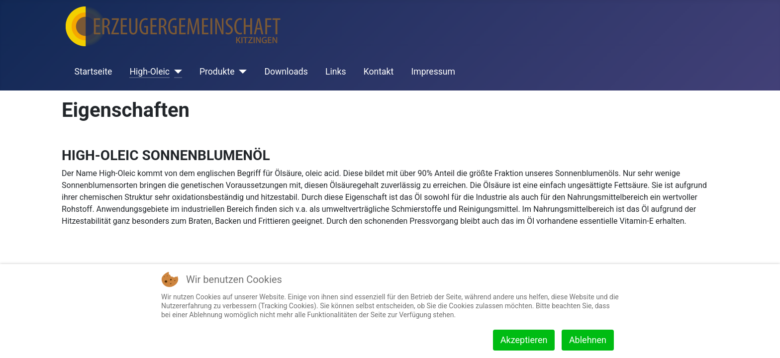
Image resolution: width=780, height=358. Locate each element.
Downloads (285, 72)
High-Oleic (149, 72)
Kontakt (379, 72)
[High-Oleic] (176, 71)
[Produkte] (240, 71)
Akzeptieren (524, 340)
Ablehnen (587, 340)
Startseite (93, 72)
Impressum (433, 72)
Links (335, 72)
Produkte (217, 72)
